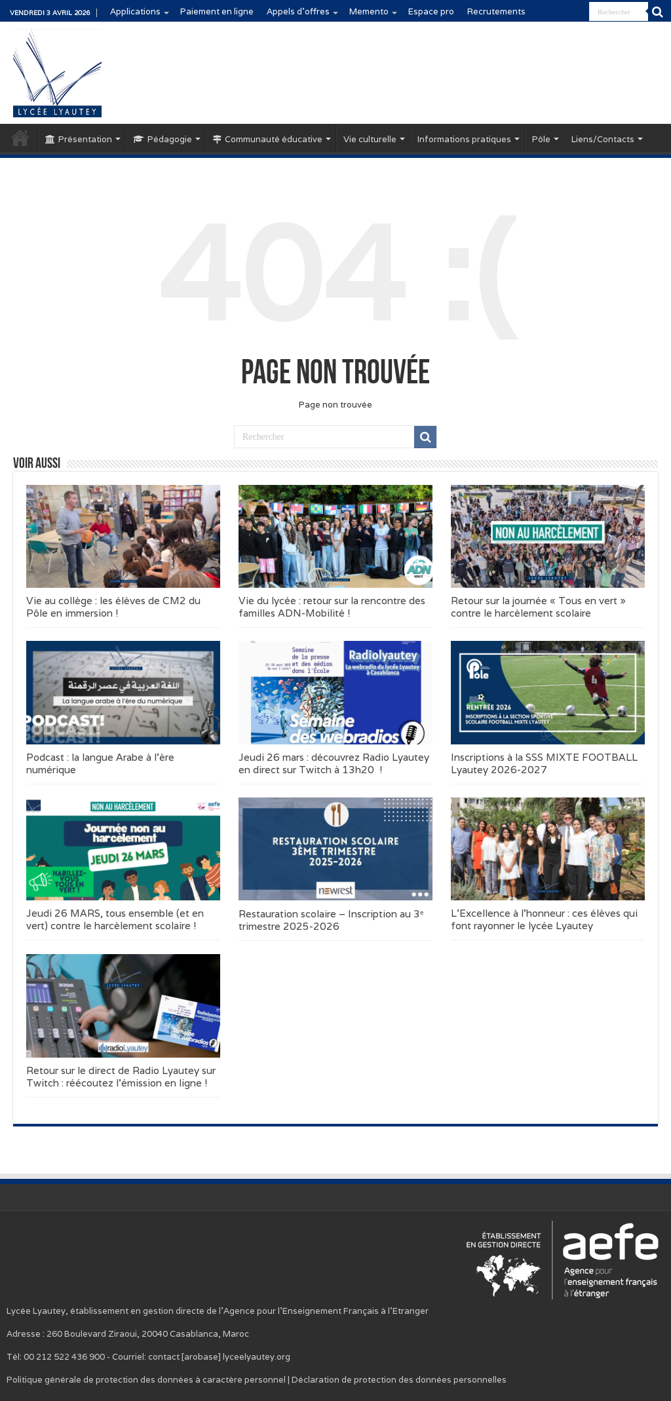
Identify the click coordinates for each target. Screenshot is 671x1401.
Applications (135, 11)
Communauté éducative (267, 139)
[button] (123, 536)
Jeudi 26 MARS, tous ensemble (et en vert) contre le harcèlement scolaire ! (115, 919)
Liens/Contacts (602, 139)
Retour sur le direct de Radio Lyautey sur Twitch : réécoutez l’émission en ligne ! (121, 1076)
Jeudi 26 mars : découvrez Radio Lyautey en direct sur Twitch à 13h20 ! (334, 763)
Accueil (20, 137)
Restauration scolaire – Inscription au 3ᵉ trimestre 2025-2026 (331, 920)
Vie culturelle (369, 139)
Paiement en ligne (217, 11)
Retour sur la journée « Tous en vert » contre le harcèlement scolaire (538, 606)
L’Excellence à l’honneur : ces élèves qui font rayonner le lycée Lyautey (544, 919)
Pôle (541, 139)
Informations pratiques (464, 139)
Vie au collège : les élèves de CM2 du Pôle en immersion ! (113, 606)
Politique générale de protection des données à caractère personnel (146, 1379)
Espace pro (431, 11)
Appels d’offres (298, 11)
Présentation (78, 139)
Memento (369, 11)
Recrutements (496, 11)
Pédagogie (162, 139)
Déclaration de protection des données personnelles (399, 1379)
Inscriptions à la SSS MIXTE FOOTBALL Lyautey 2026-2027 (544, 763)
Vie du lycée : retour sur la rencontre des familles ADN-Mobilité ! (332, 606)
